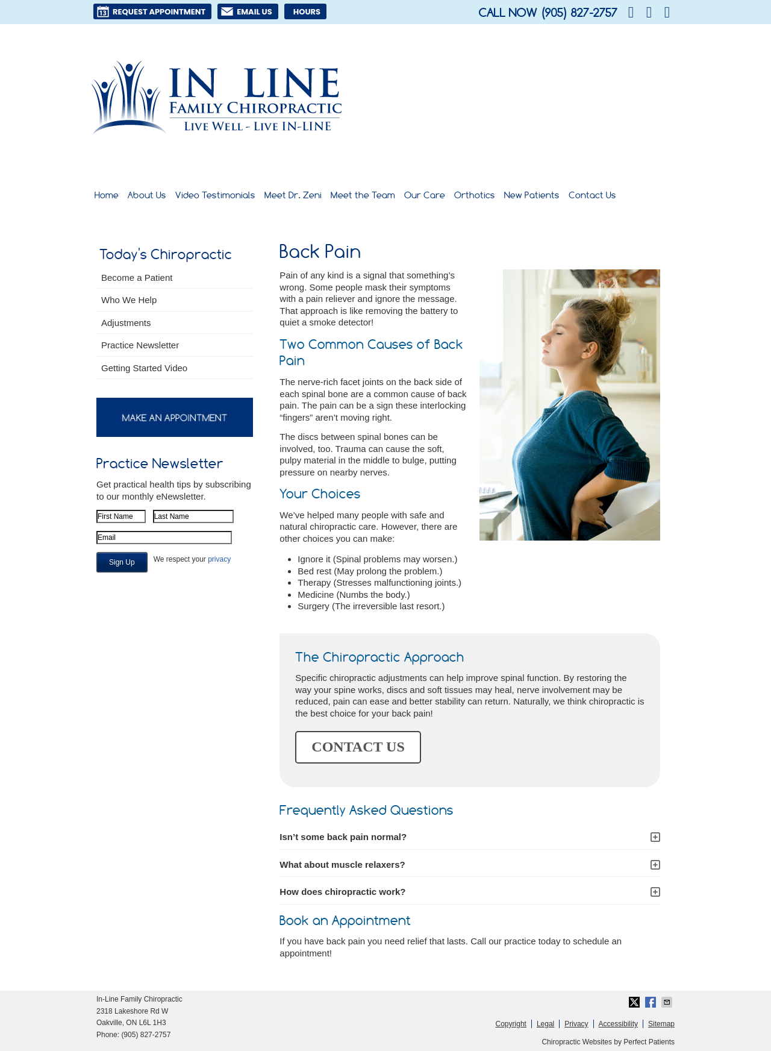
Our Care (424, 195)
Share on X (635, 1002)
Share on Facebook (651, 1002)
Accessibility (618, 1024)
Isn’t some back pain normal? (343, 837)
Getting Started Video (144, 368)
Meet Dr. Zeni (293, 195)
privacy (219, 559)
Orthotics (474, 195)
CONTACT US (357, 747)
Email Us (246, 11)
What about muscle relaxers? (342, 864)
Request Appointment (150, 11)
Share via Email (668, 1002)
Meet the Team (363, 195)
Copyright (511, 1024)
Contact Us (592, 195)
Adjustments (126, 323)
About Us (147, 195)
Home (107, 195)
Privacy (576, 1024)
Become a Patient (136, 277)
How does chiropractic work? (342, 891)
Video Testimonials (215, 195)
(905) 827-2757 (578, 12)
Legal (545, 1024)
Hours (306, 11)
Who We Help (129, 300)
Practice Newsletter (140, 345)
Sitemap (661, 1024)
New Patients (532, 195)
